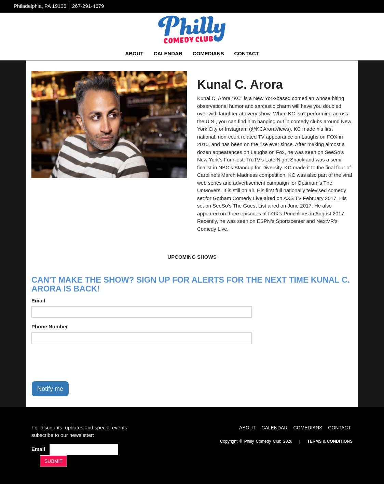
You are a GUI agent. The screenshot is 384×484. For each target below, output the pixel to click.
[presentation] (83, 362)
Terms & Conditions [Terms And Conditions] (330, 441)
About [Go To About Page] (134, 53)
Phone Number (49, 326)
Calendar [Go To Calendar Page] (168, 53)
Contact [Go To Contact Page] (246, 53)
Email (38, 300)
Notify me (50, 388)
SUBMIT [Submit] (53, 461)
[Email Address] (84, 449)
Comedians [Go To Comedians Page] (208, 53)
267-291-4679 (88, 6)
